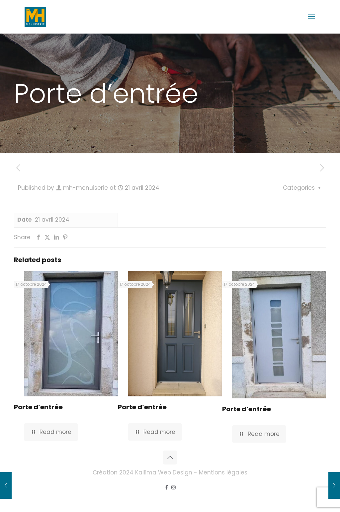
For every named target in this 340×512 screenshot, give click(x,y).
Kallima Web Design (163, 472)
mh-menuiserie (85, 188)
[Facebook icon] (166, 487)
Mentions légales (223, 472)
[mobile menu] (311, 16)
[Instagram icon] (173, 487)
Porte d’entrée (38, 407)
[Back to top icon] (170, 457)
